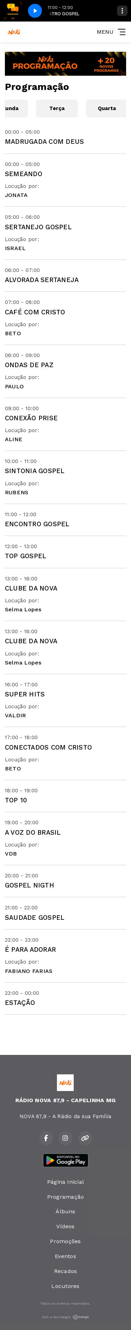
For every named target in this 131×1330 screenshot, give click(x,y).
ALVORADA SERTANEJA (42, 279)
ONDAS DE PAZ (29, 365)
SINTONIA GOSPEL (35, 470)
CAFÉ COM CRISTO (35, 312)
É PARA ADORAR (30, 949)
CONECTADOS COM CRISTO (48, 747)
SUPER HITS (25, 694)
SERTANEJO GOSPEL (38, 227)
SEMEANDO (23, 173)
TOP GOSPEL (25, 556)
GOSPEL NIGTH (29, 885)
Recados (65, 1271)
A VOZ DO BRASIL (33, 832)
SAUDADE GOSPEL (34, 917)
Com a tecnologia (66, 1317)
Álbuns (65, 1211)
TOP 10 (16, 800)
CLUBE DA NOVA (31, 588)
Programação (65, 1196)
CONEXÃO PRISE (31, 418)
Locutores (65, 1286)
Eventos (65, 1256)
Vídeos (65, 1226)
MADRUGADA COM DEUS (44, 141)
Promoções (65, 1241)
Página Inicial (65, 1182)
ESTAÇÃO (20, 1002)
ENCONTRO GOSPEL (37, 524)
